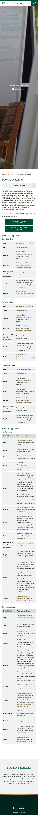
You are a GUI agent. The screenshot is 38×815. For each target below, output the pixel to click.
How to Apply (19, 89)
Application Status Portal (24, 267)
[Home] (13, 3)
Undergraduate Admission (19, 85)
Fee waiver (5, 214)
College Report (21, 596)
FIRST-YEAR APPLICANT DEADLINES (19, 221)
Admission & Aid (12, 172)
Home (3, 172)
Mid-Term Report (22, 516)
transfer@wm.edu (22, 529)
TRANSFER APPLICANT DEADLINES (19, 228)
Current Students (19, 813)
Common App (25, 198)
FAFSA (18, 252)
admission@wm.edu (22, 784)
